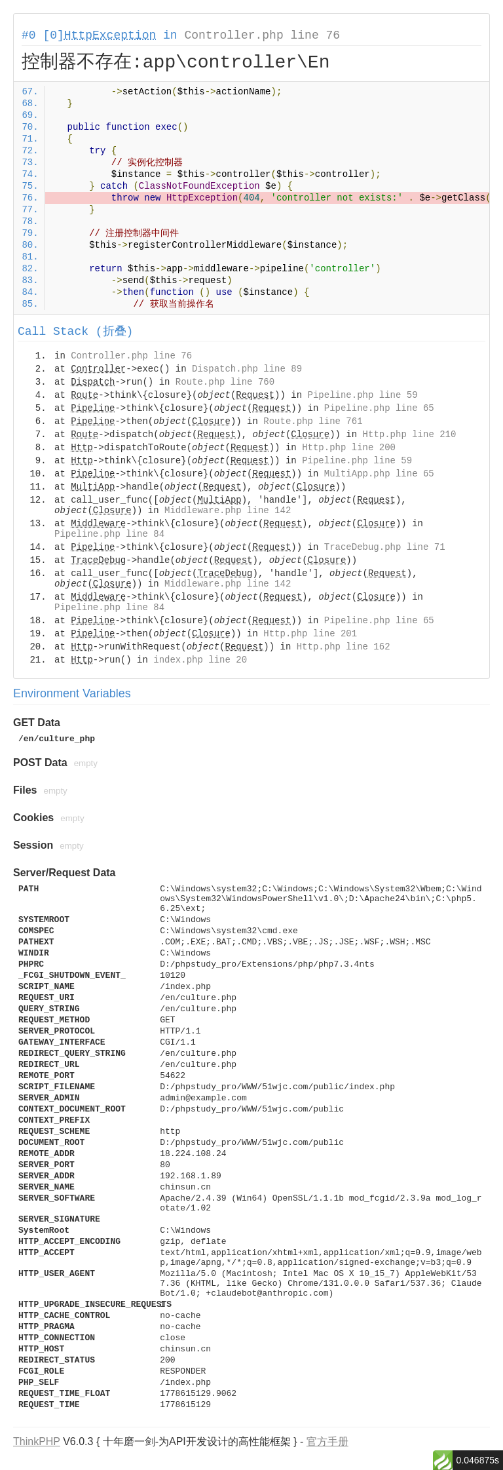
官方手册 (327, 1441)
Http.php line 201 (310, 634)
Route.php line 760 (225, 382)
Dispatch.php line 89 (247, 369)
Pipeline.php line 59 (363, 395)
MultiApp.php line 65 (379, 474)
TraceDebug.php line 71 (384, 547)
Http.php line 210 (409, 434)
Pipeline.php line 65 (379, 408)
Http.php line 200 (349, 447)
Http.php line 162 (343, 647)
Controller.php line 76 (262, 35)
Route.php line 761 (312, 421)
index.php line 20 (200, 660)
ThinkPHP (36, 1441)
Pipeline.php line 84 (109, 534)
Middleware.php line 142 (227, 510)
